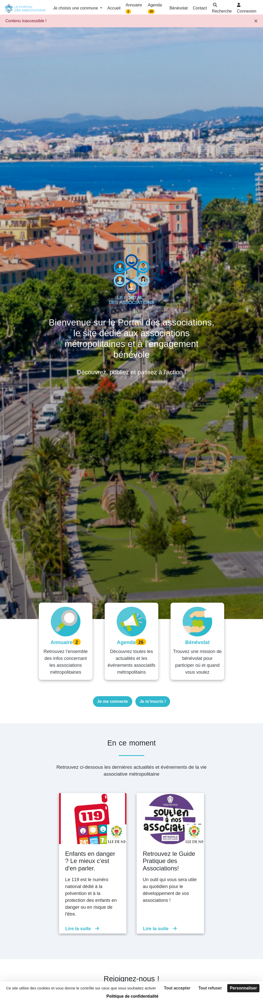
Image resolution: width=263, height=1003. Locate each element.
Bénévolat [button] (179, 8)
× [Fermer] (256, 21)
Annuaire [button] (134, 8)
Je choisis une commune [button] (76, 8)
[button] (222, 8)
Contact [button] (200, 8)
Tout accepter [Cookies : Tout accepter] (177, 988)
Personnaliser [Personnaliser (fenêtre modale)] (243, 988)
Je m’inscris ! (153, 701)
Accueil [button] (114, 8)
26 (151, 11)
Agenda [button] (155, 8)
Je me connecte (112, 701)
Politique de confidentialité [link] (132, 996)
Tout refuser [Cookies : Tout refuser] (210, 988)
